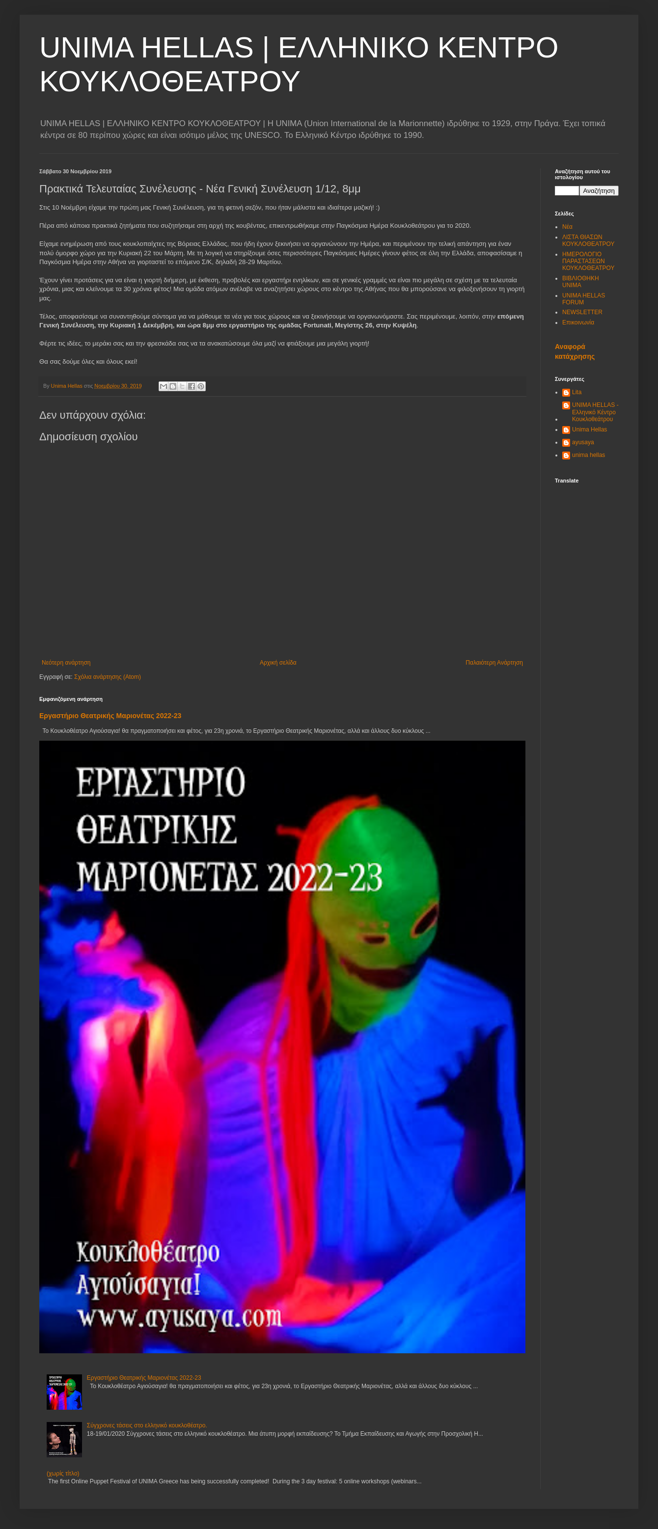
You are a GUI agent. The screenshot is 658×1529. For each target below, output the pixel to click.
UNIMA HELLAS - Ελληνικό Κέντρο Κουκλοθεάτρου (595, 412)
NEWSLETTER (582, 312)
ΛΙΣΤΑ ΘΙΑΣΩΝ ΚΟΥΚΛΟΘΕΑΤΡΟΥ (588, 240)
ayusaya (583, 442)
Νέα (567, 226)
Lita (576, 392)
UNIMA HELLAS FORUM (583, 299)
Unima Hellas (589, 429)
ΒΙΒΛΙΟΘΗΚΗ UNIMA (580, 282)
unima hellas (588, 455)
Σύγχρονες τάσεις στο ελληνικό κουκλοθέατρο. (147, 1425)
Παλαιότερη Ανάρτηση (494, 662)
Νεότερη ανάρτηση (66, 662)
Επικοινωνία (578, 322)
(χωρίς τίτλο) (63, 1473)
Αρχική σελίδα (278, 662)
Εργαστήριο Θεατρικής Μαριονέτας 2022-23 (110, 716)
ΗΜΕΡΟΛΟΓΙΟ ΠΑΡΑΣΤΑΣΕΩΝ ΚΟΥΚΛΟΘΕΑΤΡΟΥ (588, 261)
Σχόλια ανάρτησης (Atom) (107, 676)
